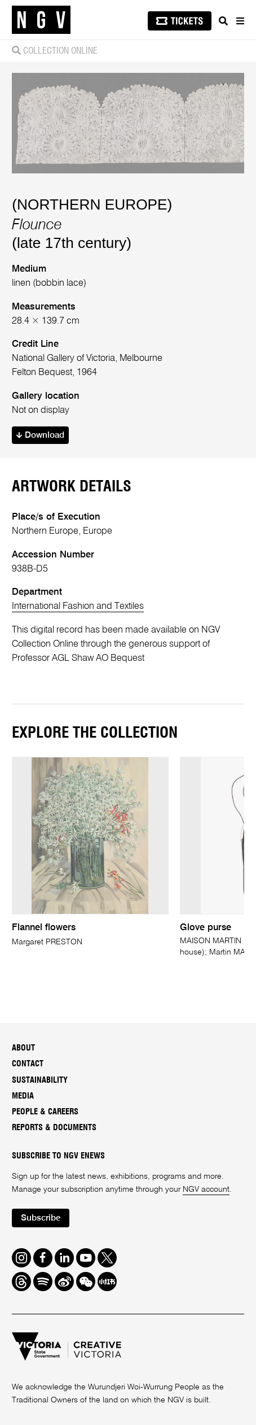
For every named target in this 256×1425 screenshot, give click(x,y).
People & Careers (45, 1112)
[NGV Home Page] (41, 20)
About (23, 1048)
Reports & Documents (54, 1127)
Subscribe (41, 1218)
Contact (27, 1064)
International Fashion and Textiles (78, 606)
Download (40, 435)
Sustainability (40, 1080)
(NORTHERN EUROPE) (92, 204)
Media (23, 1096)
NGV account (206, 1189)
